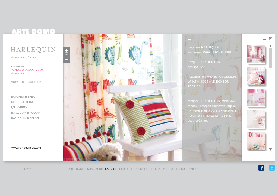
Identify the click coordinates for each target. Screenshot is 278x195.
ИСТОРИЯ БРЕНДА (23, 96)
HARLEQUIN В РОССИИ (25, 113)
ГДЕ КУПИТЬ (19, 107)
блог (182, 169)
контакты (170, 169)
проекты (125, 169)
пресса (155, 169)
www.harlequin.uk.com (26, 148)
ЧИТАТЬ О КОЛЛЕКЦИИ (26, 81)
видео (193, 169)
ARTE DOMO (76, 169)
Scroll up (270, 46)
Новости (140, 169)
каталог (111, 169)
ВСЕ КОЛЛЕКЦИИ (22, 102)
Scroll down (270, 149)
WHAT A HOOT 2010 (27, 69)
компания (95, 169)
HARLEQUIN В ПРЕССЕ (25, 118)
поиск (26, 169)
